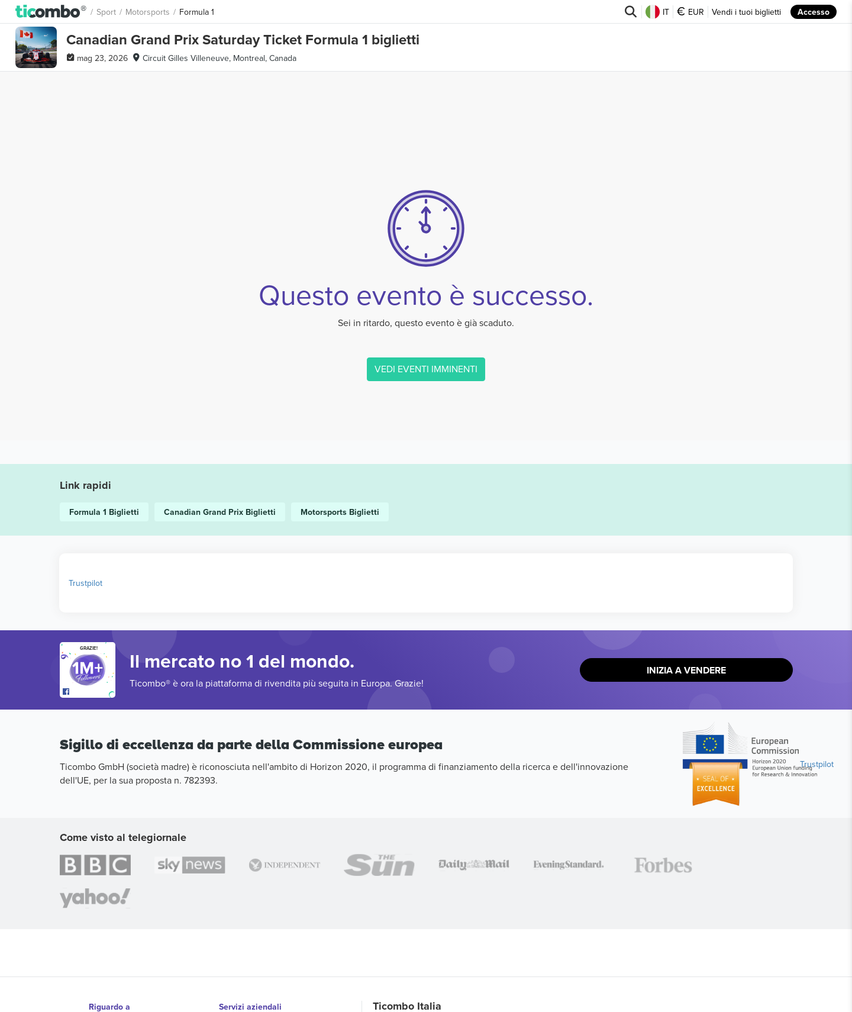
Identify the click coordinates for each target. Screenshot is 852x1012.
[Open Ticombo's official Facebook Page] (89, 692)
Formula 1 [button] (196, 12)
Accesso (814, 12)
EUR (690, 11)
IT (657, 11)
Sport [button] (106, 12)
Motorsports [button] (147, 12)
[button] (51, 12)
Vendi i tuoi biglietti (746, 12)
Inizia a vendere (686, 670)
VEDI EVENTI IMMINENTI (426, 368)
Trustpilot (85, 583)
